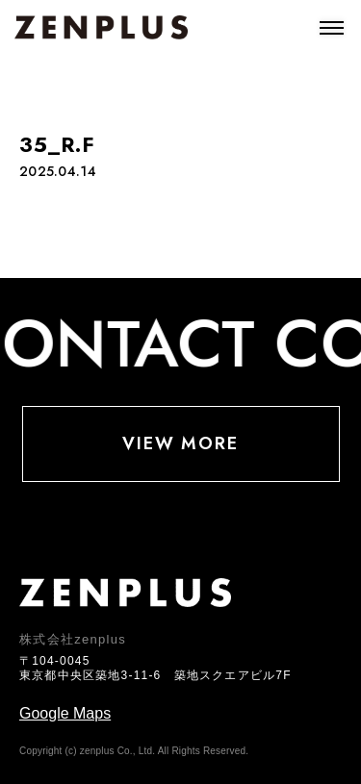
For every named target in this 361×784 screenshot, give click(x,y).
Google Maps (65, 713)
